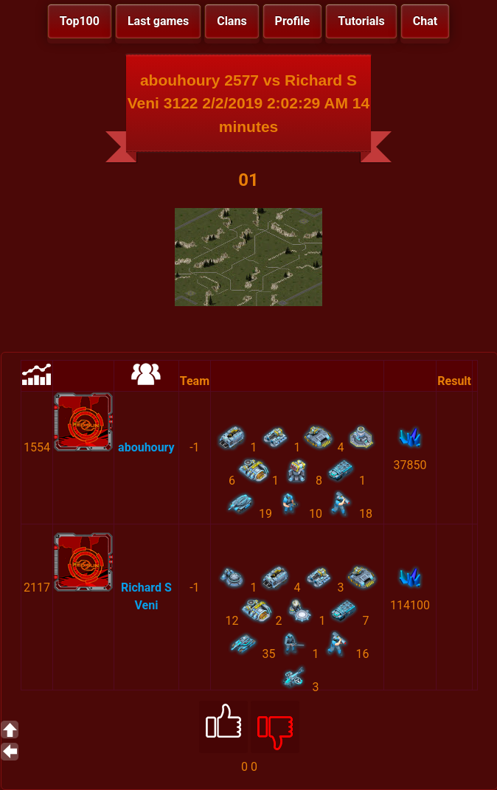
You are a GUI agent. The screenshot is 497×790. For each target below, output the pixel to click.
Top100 (80, 21)
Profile (292, 21)
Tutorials (361, 21)
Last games (158, 21)
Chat (425, 21)
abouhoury (146, 447)
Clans (231, 21)
